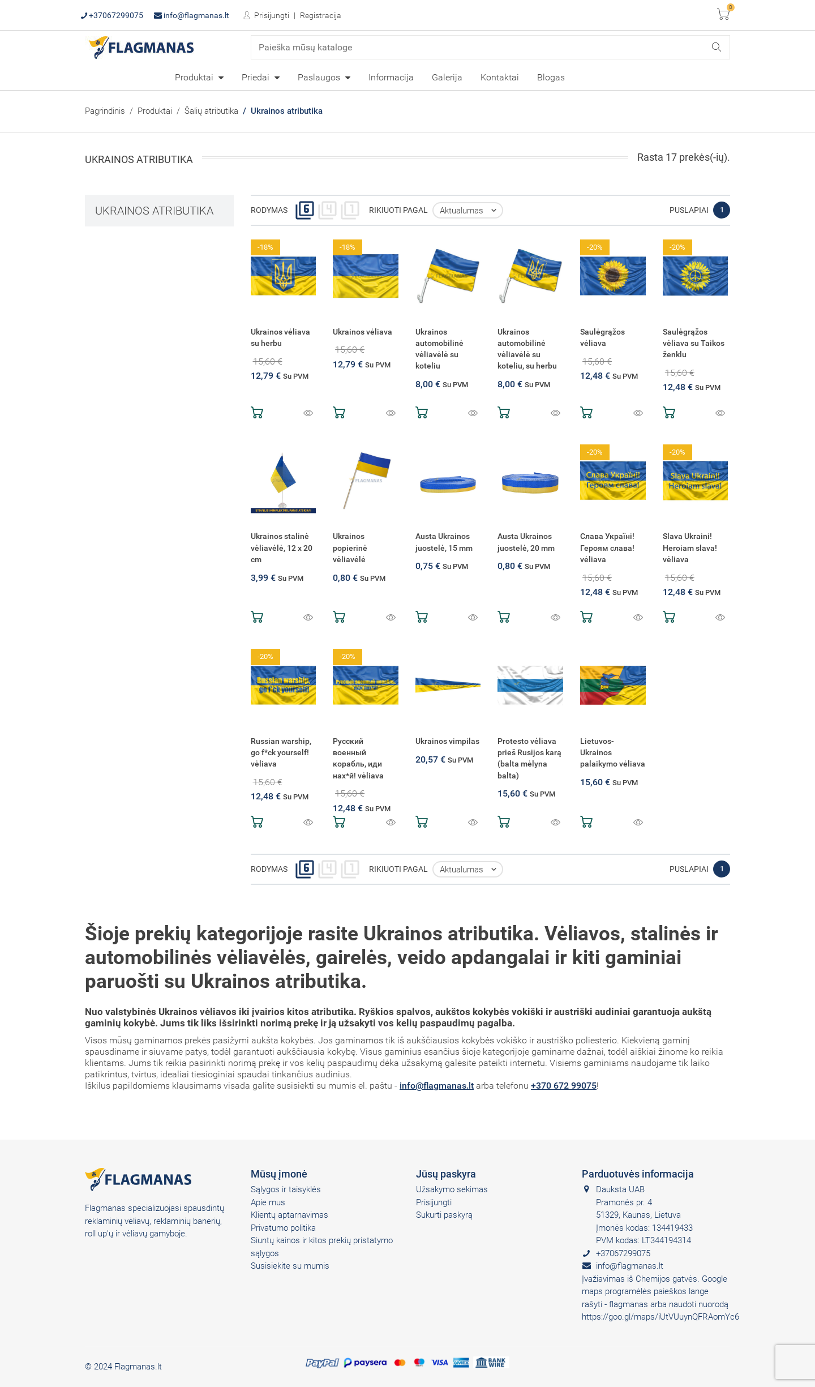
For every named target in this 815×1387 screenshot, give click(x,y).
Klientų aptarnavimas (289, 1215)
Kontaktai (500, 77)
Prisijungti (270, 15)
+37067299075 (112, 15)
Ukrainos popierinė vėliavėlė (350, 548)
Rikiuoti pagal (398, 210)
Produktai (195, 77)
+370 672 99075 (564, 1085)
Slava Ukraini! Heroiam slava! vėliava (690, 548)
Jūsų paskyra (446, 1174)
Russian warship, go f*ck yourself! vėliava (281, 753)
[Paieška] (491, 47)
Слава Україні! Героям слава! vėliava (607, 548)
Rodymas (269, 210)
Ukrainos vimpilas (447, 741)
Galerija (447, 77)
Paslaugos (320, 77)
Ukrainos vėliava (362, 332)
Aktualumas (471, 211)
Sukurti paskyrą (444, 1215)
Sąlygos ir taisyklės (286, 1189)
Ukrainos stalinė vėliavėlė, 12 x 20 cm (281, 548)
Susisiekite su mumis (290, 1266)
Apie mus (268, 1202)
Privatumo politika (283, 1228)
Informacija (391, 77)
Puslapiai (689, 210)
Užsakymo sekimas (452, 1189)
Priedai (257, 77)
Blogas (551, 77)
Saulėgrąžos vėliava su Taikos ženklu (693, 343)
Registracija (320, 15)
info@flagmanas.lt (191, 15)
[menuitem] (199, 77)
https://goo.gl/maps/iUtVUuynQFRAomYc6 (660, 1317)
